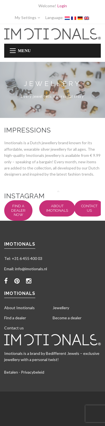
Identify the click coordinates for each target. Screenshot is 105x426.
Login (62, 5)
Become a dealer (67, 317)
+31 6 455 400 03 (27, 258)
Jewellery (61, 307)
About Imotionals (57, 208)
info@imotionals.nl (31, 268)
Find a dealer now (18, 210)
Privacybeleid (32, 372)
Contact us (89, 208)
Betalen (11, 372)
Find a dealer (15, 317)
